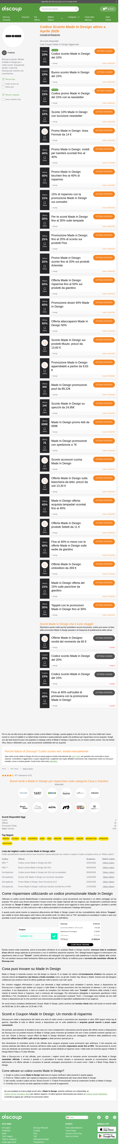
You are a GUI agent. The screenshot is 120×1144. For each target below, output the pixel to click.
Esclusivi (25, 17)
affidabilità (53, 761)
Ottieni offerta (104, 112)
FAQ (35, 1133)
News (4, 1133)
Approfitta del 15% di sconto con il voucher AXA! (59, 2)
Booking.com (91, 838)
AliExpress (32, 838)
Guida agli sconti (9, 1142)
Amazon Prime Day (73, 1133)
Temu (49, 838)
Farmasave (103, 838)
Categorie (74, 17)
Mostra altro (59, 784)
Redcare (57, 838)
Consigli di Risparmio (50, 35)
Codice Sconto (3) (10, 84)
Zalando (15, 838)
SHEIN (42, 838)
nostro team (75, 756)
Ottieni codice (104, 51)
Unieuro (80, 838)
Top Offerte (37, 18)
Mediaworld (69, 838)
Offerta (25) (8, 87)
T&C (35, 1136)
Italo (23, 838)
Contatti (36, 1131)
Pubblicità (6, 1131)
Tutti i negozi (7, 1136)
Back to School (71, 1136)
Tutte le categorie (9, 1139)
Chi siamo (6, 1128)
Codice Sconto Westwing (96, 1094)
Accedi (108, 8)
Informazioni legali (41, 1139)
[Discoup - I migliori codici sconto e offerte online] (12, 9)
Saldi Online (108, 18)
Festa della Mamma (89, 18)
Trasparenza (38, 1142)
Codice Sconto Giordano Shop (17, 1094)
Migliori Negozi (55, 18)
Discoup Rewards (6, 18)
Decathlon (7, 843)
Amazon (6, 838)
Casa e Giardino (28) (11, 99)
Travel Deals (70, 1131)
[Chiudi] (116, 1)
